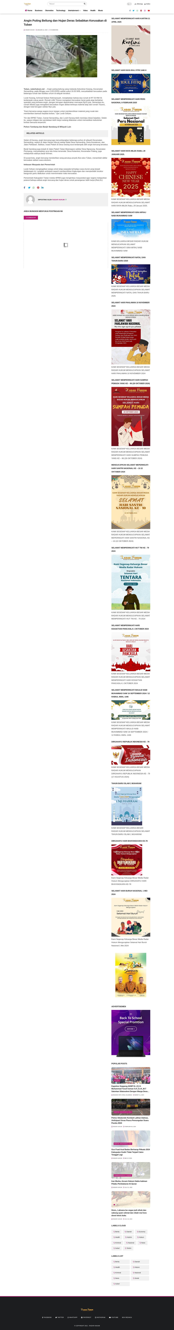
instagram (101, 1317)
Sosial (137, 1278)
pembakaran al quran (122, 1175)
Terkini (129, 1248)
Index (147, 4)
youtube (114, 1317)
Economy (142, 1232)
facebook (48, 1317)
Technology (60, 10)
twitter (60, 1317)
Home (28, 10)
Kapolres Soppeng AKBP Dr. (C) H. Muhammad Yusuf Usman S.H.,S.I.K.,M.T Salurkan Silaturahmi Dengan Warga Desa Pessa (129, 1089)
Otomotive (49, 10)
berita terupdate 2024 (123, 1112)
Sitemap (139, 4)
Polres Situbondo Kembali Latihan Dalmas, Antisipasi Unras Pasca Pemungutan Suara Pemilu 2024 (129, 1120)
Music (100, 10)
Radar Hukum (94, 1326)
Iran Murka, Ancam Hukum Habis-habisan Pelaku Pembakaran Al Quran (129, 1182)
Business (38, 10)
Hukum (141, 1237)
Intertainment (73, 10)
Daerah (129, 1232)
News (143, 1243)
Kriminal (118, 1243)
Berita (117, 1232)
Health (92, 10)
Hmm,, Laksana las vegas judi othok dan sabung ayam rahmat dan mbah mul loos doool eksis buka (129, 1213)
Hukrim (129, 1237)
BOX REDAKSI (127, 1317)
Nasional (131, 1243)
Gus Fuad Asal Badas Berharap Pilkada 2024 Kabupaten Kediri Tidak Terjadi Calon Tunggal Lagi (130, 1152)
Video (85, 10)
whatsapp (73, 1317)
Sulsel (117, 1080)
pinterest (87, 1317)
